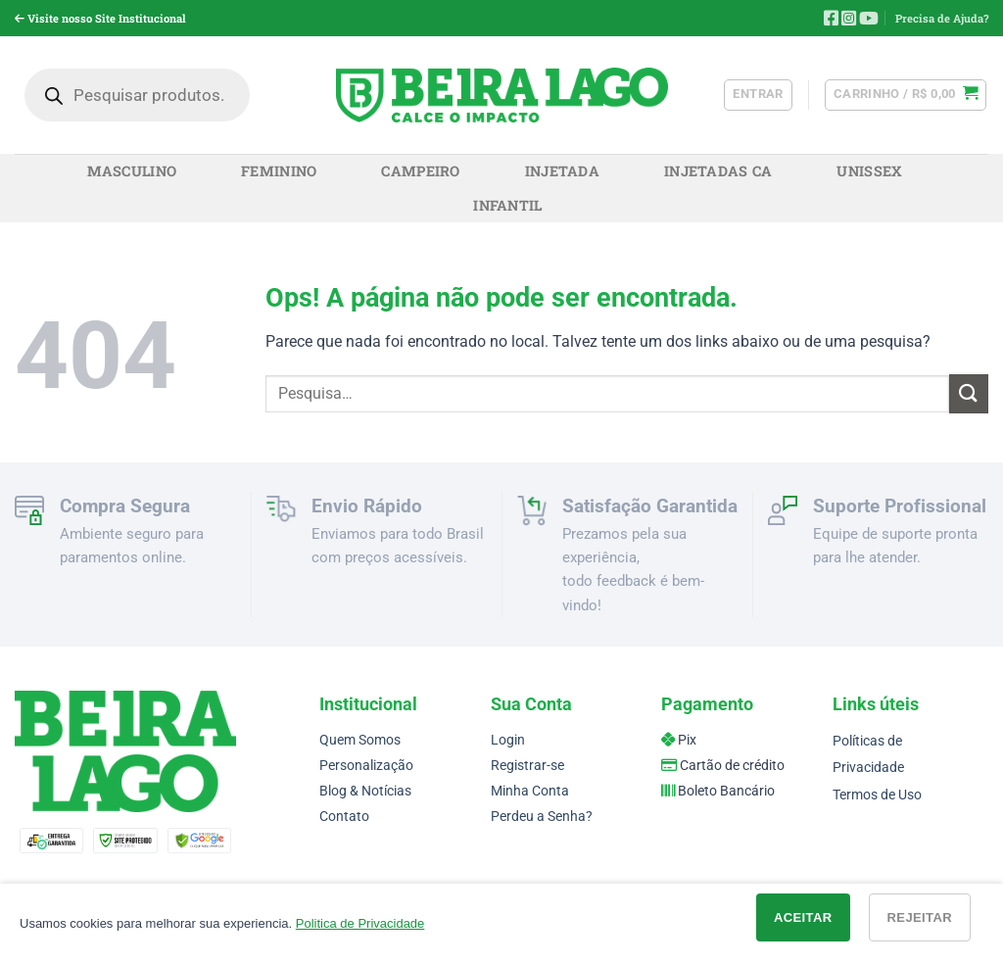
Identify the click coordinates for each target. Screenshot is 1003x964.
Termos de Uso (877, 795)
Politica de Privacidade (360, 923)
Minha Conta (530, 791)
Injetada (562, 171)
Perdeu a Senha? (542, 816)
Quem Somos (360, 740)
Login (508, 740)
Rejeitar (919, 917)
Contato (344, 816)
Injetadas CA (718, 171)
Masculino (131, 171)
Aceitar (803, 917)
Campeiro (420, 171)
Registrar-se (527, 765)
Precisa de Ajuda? (941, 18)
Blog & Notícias (365, 791)
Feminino (278, 171)
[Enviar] (968, 393)
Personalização (366, 765)
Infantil (507, 205)
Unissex (869, 171)
